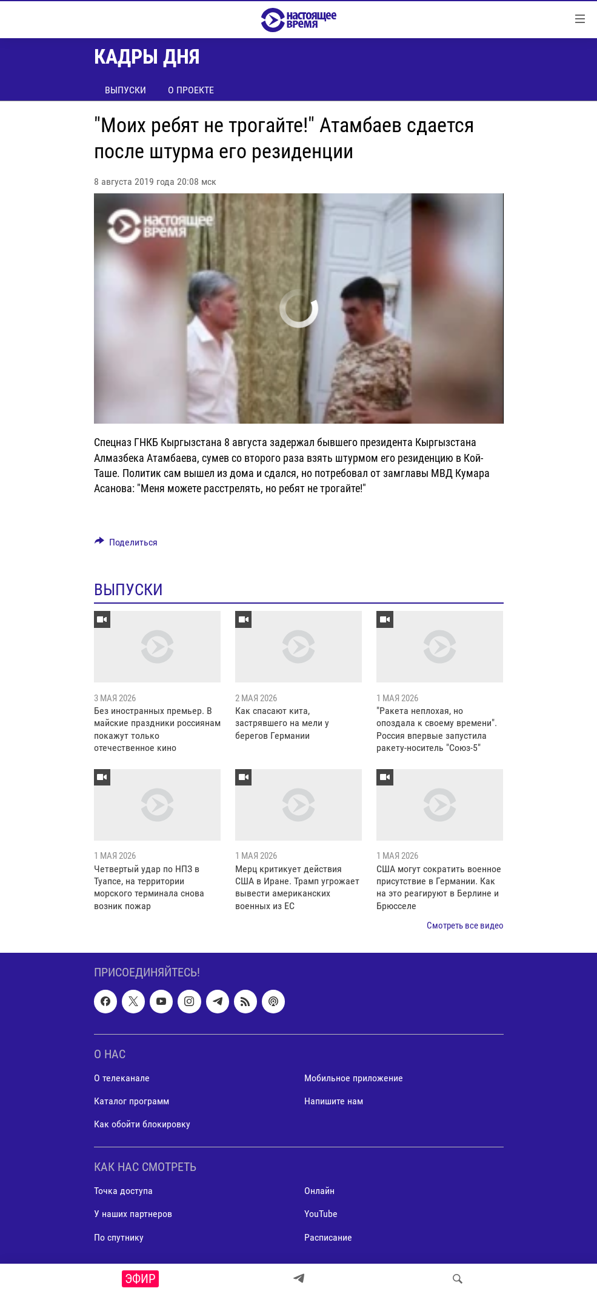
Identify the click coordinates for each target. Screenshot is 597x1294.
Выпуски (125, 90)
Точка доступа (123, 1190)
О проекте (191, 90)
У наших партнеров (133, 1213)
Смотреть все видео (465, 925)
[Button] (126, 545)
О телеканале (122, 1077)
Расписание (328, 1236)
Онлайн (319, 1190)
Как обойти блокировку (142, 1124)
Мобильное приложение (353, 1077)
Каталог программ (131, 1101)
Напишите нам (333, 1101)
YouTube (321, 1213)
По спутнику (119, 1236)
